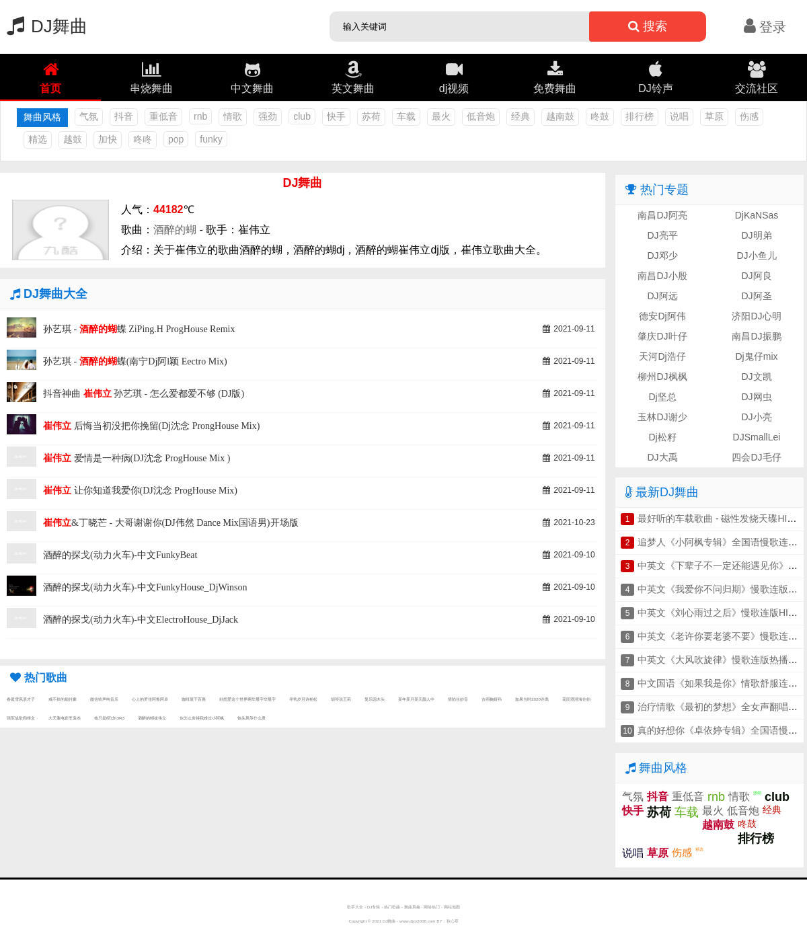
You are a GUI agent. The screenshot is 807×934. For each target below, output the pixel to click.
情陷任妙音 (458, 699)
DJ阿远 (662, 295)
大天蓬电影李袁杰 (64, 717)
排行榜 (639, 116)
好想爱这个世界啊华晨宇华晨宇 (247, 699)
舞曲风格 (412, 906)
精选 (37, 139)
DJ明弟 (756, 235)
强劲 (267, 116)
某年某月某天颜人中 (416, 699)
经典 (520, 116)
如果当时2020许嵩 (532, 699)
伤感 (749, 116)
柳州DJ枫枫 (662, 376)
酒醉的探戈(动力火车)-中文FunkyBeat (120, 555)
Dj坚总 (662, 396)
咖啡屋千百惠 (194, 699)
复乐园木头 (374, 699)
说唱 (679, 116)
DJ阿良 (756, 275)
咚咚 (142, 139)
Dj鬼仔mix (757, 356)
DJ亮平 (662, 235)
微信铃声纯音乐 (104, 699)
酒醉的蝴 (174, 229)
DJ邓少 (662, 255)
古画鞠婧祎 (492, 699)
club (302, 116)
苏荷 (371, 116)
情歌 (232, 116)
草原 (714, 116)
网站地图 (452, 906)
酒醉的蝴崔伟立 (152, 717)
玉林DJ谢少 (662, 417)
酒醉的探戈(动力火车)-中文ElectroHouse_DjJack (140, 620)
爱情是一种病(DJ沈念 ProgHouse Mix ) (136, 458)
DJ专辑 (374, 906)
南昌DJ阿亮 (662, 215)
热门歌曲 (392, 906)
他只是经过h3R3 (109, 717)
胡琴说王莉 (341, 699)
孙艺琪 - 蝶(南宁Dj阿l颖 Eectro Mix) (135, 361)
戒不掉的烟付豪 (62, 699)
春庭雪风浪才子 (21, 699)
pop (176, 139)
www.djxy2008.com (417, 921)
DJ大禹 (662, 457)
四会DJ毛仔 (756, 457)
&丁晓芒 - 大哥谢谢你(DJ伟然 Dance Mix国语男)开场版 (171, 523)
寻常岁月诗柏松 (303, 699)
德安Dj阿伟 (662, 316)
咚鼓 (599, 116)
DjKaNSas (757, 215)
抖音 (123, 116)
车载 (406, 116)
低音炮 (481, 116)
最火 (441, 116)
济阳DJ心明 (756, 316)
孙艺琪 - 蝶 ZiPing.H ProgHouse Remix (139, 329)
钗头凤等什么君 (251, 717)
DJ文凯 (756, 376)
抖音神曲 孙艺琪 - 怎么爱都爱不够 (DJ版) (143, 394)
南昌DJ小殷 (662, 275)
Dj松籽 (662, 437)
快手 (336, 116)
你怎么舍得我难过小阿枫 (202, 717)
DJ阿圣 (756, 295)
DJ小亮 (756, 417)
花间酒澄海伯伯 (576, 699)
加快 (107, 139)
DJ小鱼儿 (756, 255)
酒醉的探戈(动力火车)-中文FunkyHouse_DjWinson (145, 587)
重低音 (163, 116)
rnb (200, 116)
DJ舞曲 (43, 26)
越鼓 (72, 139)
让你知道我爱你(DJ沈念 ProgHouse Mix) (140, 490)
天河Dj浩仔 (662, 356)
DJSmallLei (757, 437)
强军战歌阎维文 (21, 717)
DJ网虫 (756, 396)
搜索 (647, 26)
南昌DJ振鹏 (756, 336)
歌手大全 (355, 906)
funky (211, 139)
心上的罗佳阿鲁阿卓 (150, 699)
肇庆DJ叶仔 (662, 336)
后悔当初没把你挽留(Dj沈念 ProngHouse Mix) (151, 426)
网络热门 (432, 906)
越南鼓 (560, 116)
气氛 (88, 116)
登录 (765, 27)
